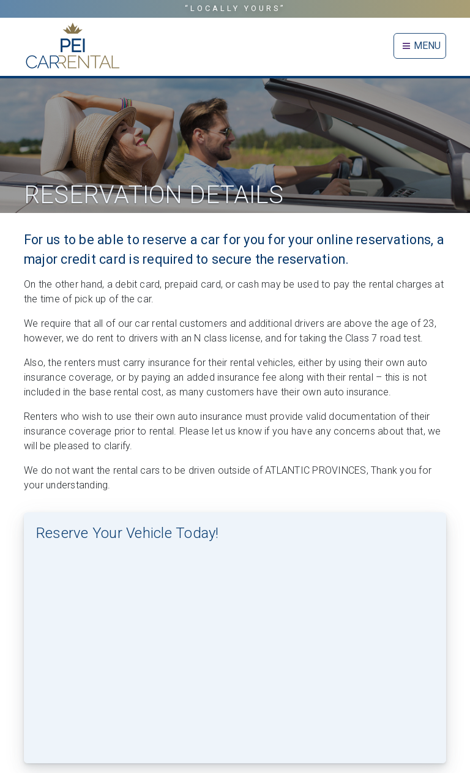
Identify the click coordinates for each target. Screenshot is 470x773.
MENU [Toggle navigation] (420, 46)
